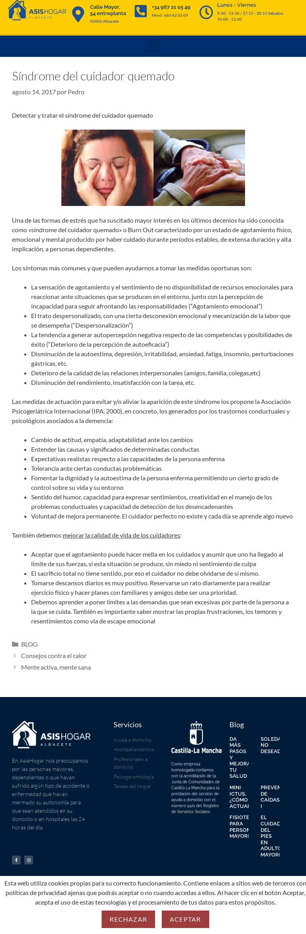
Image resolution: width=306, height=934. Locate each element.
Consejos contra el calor (53, 655)
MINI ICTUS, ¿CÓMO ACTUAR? (241, 796)
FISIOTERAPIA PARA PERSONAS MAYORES (247, 826)
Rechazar (128, 919)
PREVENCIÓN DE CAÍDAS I (277, 796)
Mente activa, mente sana (56, 667)
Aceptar (185, 919)
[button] (153, 46)
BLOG (29, 644)
